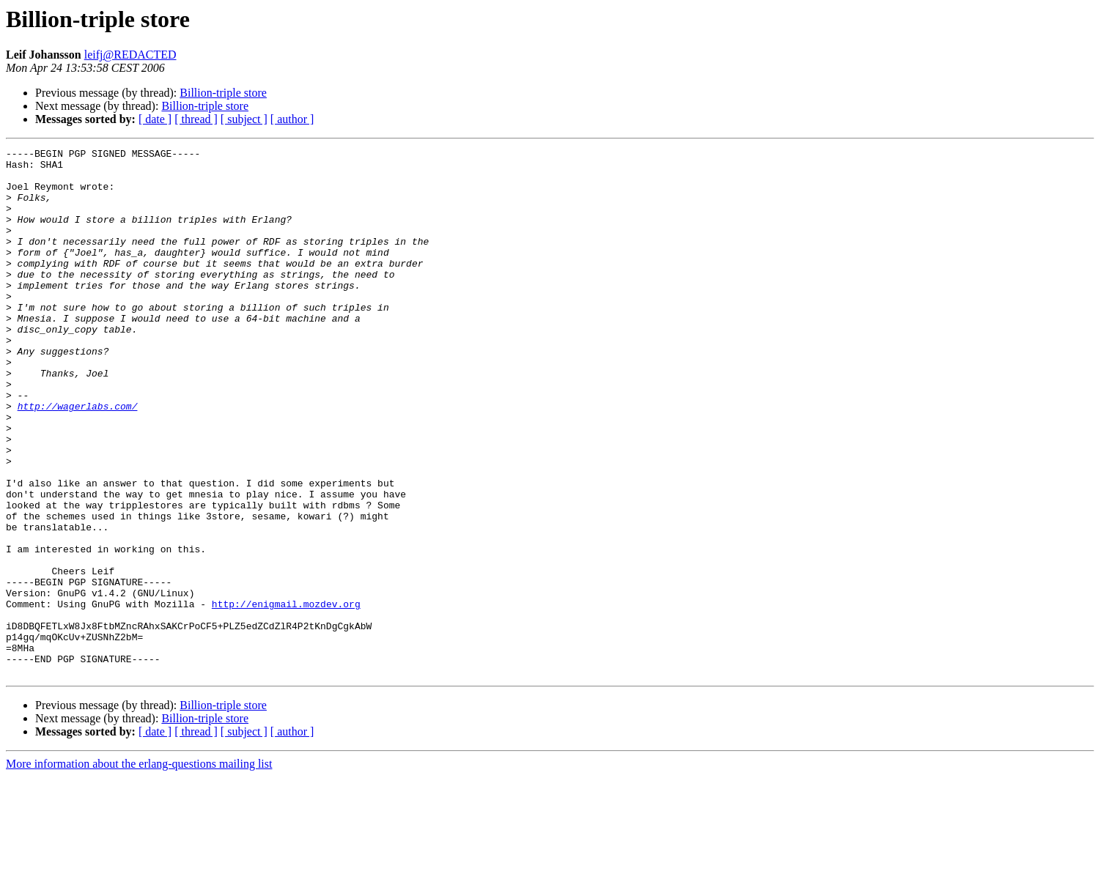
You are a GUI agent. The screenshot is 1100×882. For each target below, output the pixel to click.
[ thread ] (196, 119)
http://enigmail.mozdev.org (286, 696)
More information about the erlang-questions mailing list (139, 869)
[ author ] (292, 119)
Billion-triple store (223, 92)
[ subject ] (244, 119)
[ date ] (155, 119)
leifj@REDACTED (130, 54)
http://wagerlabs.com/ (78, 458)
